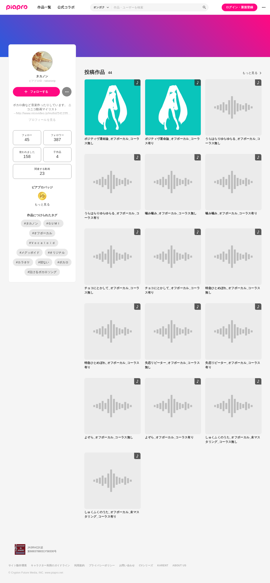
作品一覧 (44, 7)
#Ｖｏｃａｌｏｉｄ (42, 243)
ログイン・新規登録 (239, 7)
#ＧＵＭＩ (53, 223)
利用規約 (79, 565)
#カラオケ (23, 262)
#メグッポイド (29, 252)
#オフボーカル (42, 233)
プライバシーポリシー (102, 565)
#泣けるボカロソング (42, 272)
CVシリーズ (146, 565)
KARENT (162, 565)
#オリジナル (56, 252)
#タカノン (31, 223)
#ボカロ (63, 262)
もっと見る (42, 204)
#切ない (43, 262)
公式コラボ (66, 7)
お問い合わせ (127, 565)
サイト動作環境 (17, 565)
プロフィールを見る (42, 119)
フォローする (36, 91)
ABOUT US (179, 565)
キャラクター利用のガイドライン (50, 565)
